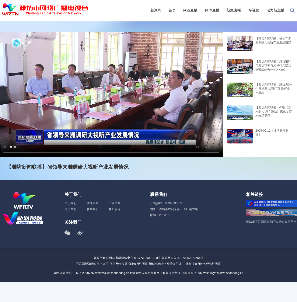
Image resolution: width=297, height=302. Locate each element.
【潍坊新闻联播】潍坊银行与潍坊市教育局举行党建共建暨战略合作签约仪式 (273, 65)
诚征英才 (92, 203)
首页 (172, 10)
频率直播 (212, 10)
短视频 (253, 10)
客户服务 (114, 209)
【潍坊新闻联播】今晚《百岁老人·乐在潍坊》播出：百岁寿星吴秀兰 (273, 111)
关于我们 (70, 203)
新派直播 (234, 10)
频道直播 (190, 10)
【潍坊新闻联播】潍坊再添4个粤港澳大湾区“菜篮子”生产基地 (274, 88)
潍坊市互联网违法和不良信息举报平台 (271, 221)
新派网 (155, 10)
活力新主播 (275, 10)
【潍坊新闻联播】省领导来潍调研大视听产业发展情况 (273, 40)
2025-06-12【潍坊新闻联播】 (272, 132)
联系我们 (92, 209)
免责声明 (70, 209)
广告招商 (114, 203)
